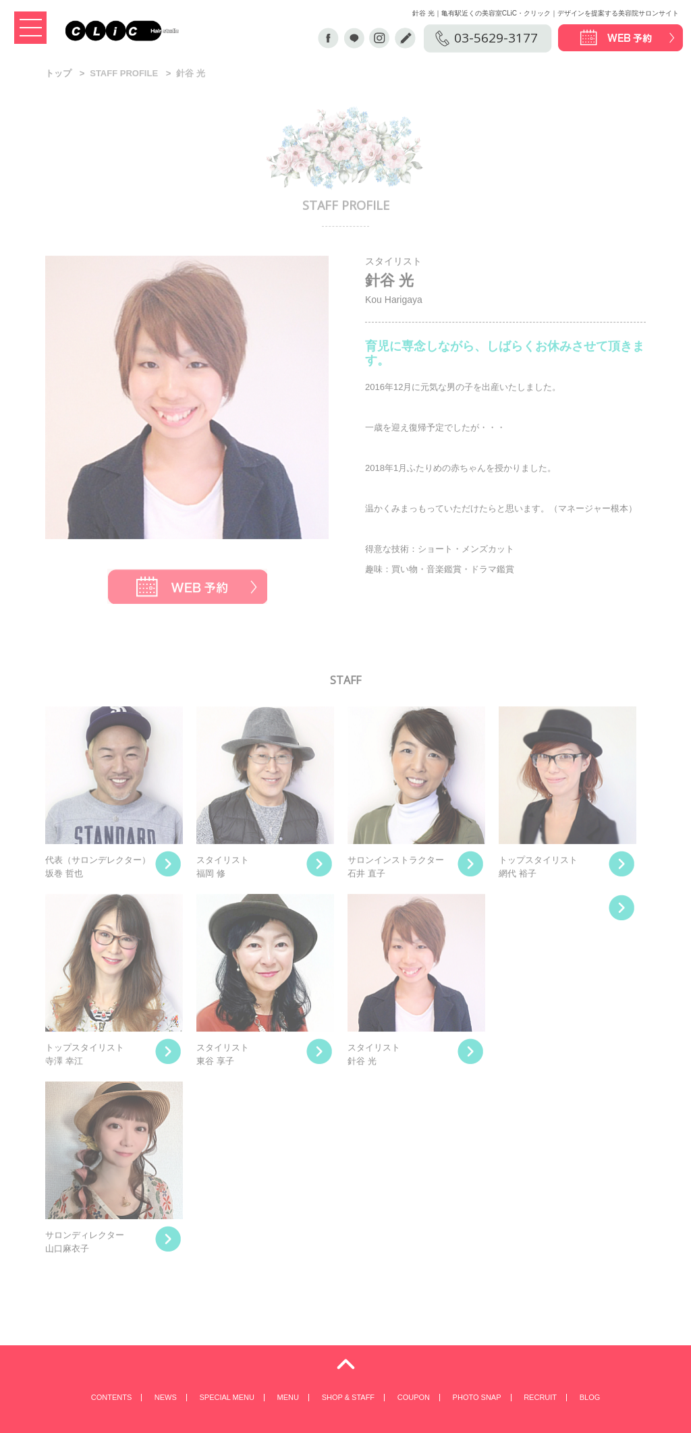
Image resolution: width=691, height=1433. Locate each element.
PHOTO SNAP (477, 1397)
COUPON (413, 1397)
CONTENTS (111, 1397)
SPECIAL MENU (226, 1397)
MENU (288, 1397)
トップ (58, 74)
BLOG (590, 1397)
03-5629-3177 (496, 38)
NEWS (166, 1397)
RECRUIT (540, 1397)
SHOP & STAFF (348, 1397)
